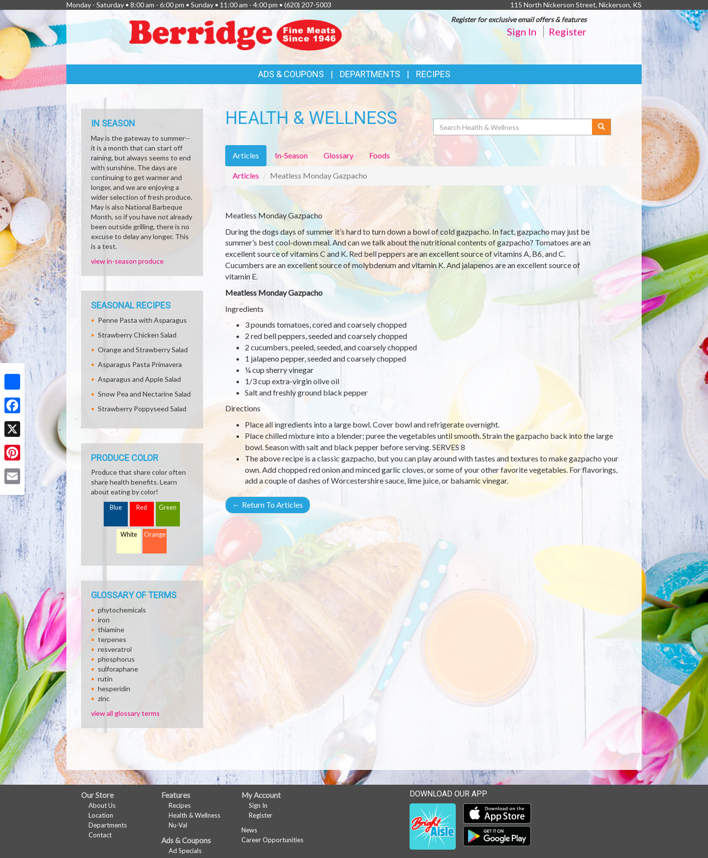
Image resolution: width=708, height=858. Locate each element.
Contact (100, 835)
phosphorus (116, 659)
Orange (155, 534)
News (249, 830)
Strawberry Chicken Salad (137, 335)
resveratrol (115, 649)
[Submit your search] (601, 127)
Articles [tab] (246, 155)
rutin (105, 678)
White (128, 534)
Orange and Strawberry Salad (143, 349)
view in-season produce (127, 261)
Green (168, 507)
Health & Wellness (194, 815)
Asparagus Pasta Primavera (140, 364)
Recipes (433, 74)
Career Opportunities (272, 840)
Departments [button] (370, 74)
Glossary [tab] (339, 155)
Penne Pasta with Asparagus (142, 320)
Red (141, 507)
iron (104, 619)
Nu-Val (178, 825)
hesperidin (114, 688)
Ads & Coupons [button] (291, 74)
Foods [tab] (379, 155)
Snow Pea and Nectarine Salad (144, 394)
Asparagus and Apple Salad (139, 379)
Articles (246, 175)
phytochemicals (122, 610)
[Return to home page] (238, 36)
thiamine (111, 629)
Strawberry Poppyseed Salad (142, 408)
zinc (104, 698)
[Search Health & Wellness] (513, 127)
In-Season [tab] (291, 155)
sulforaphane (118, 669)
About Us (102, 805)
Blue (116, 507)
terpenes (112, 639)
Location (100, 815)
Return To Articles (268, 504)
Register (568, 31)
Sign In (521, 31)
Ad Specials (185, 851)
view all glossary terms (125, 713)
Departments (107, 825)
